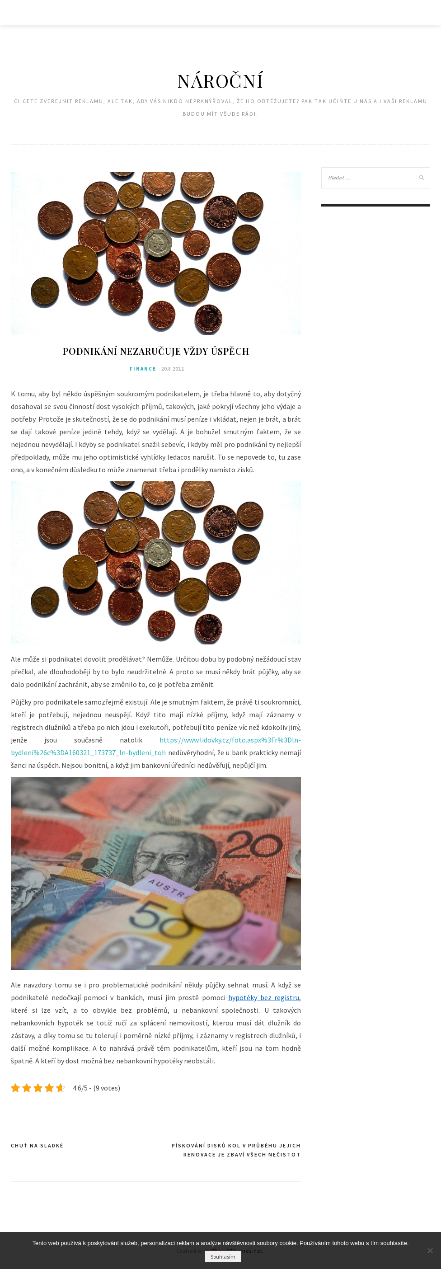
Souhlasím (223, 1256)
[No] (429, 1250)
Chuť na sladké (37, 1145)
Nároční (220, 80)
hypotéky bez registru (263, 997)
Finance (143, 369)
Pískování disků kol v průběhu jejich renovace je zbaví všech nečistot (236, 1150)
